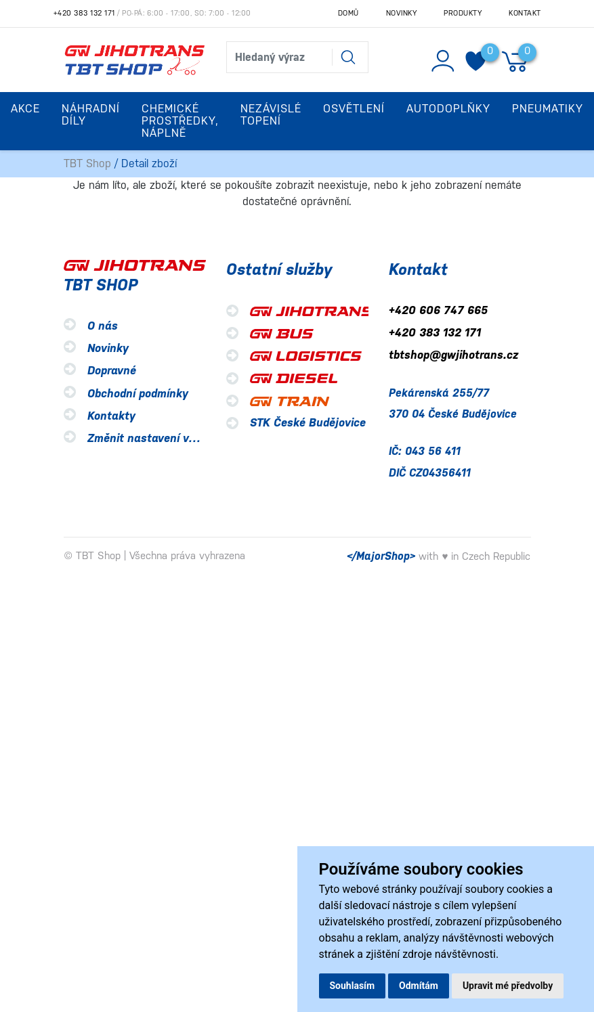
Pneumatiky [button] (547, 108)
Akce (25, 108)
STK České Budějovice (308, 422)
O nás (102, 326)
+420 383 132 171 (84, 13)
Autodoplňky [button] (448, 108)
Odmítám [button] (418, 985)
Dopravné (111, 371)
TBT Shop (87, 163)
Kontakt (525, 13)
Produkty (463, 13)
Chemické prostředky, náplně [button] (180, 120)
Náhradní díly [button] (91, 114)
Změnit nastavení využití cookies (173, 438)
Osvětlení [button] (354, 108)
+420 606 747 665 (438, 310)
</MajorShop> (381, 556)
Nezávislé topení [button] (270, 114)
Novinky (401, 13)
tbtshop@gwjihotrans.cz (453, 355)
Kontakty (111, 416)
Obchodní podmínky (137, 393)
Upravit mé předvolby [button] (508, 985)
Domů (348, 13)
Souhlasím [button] (352, 985)
